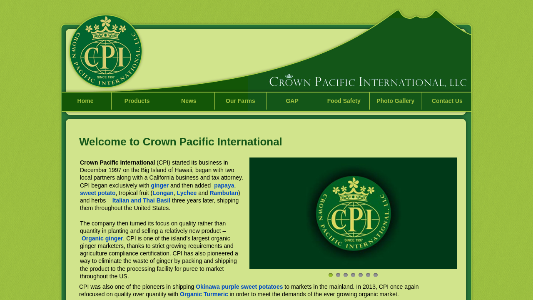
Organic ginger (102, 238)
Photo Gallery (395, 101)
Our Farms (240, 101)
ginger (160, 185)
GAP (292, 101)
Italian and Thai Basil (141, 200)
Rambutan (223, 193)
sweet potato (98, 193)
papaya (224, 185)
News (189, 101)
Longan (163, 193)
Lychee (187, 193)
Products (137, 101)
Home (85, 101)
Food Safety (344, 101)
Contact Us (447, 101)
